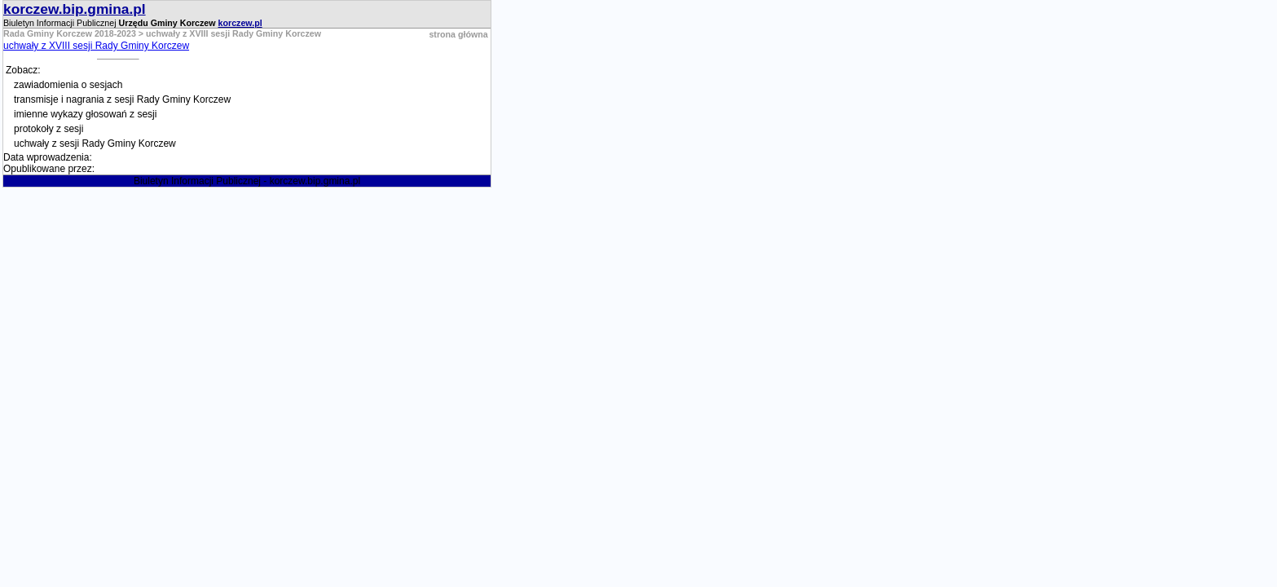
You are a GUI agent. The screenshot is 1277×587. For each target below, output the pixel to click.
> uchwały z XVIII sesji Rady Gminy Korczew (228, 33)
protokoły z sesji (48, 129)
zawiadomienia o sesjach (68, 84)
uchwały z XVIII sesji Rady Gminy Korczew (96, 45)
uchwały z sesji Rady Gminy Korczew (95, 143)
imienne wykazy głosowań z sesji (85, 114)
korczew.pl (240, 23)
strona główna (458, 34)
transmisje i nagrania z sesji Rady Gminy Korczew (122, 99)
